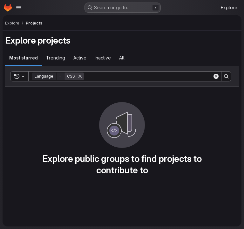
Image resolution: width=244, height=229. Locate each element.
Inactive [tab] (103, 57)
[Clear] (216, 76)
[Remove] (80, 76)
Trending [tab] (55, 57)
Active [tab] (79, 57)
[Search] (148, 76)
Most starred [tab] (23, 57)
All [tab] (122, 57)
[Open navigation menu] (19, 8)
